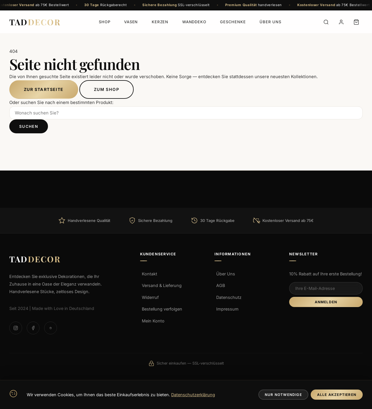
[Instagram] (15, 328)
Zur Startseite (44, 89)
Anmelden (326, 302)
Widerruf (150, 297)
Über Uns (225, 273)
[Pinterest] (50, 328)
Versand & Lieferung (162, 285)
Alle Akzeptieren (336, 394)
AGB (220, 285)
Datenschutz (229, 297)
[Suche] (326, 22)
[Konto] (341, 22)
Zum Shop (106, 89)
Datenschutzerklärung (193, 394)
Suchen (28, 126)
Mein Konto (153, 320)
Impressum (227, 308)
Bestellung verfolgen (162, 308)
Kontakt (149, 273)
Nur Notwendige (283, 394)
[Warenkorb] (356, 22)
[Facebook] (33, 328)
